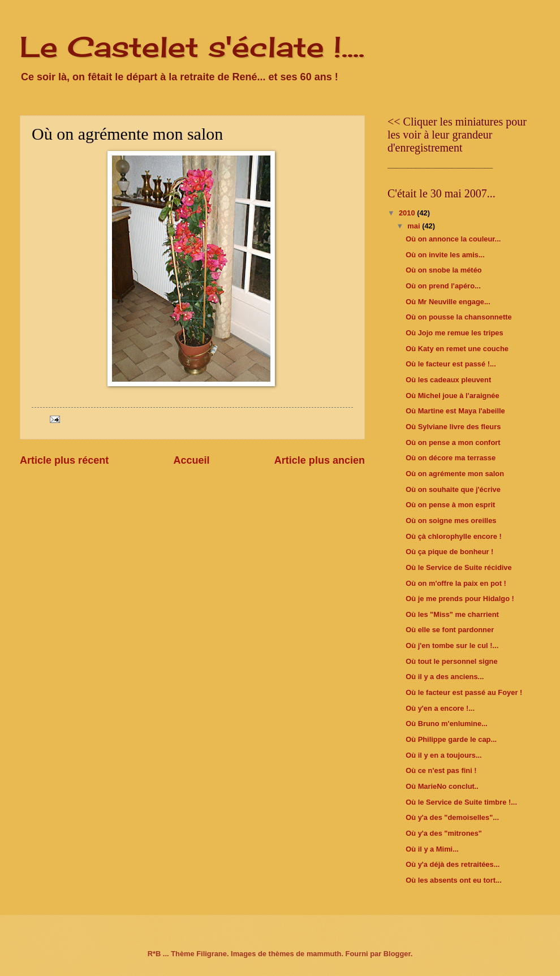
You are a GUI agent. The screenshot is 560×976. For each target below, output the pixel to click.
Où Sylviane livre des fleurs (453, 426)
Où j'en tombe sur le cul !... (452, 645)
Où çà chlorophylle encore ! (454, 536)
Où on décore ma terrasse (451, 458)
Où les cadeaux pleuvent (448, 379)
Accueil (191, 460)
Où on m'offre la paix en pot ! (456, 583)
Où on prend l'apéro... (443, 286)
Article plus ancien (319, 460)
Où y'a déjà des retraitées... (452, 864)
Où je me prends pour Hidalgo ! (460, 598)
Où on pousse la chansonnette (458, 317)
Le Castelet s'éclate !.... (192, 46)
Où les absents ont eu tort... (454, 880)
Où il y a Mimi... (432, 849)
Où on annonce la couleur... (453, 239)
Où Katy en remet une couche (457, 348)
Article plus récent (64, 460)
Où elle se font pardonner (450, 629)
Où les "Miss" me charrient (452, 614)
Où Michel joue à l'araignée (452, 395)
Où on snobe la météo (444, 270)
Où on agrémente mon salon (455, 473)
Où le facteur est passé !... (451, 364)
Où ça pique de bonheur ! (449, 551)
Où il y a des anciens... (445, 676)
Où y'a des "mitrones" (444, 833)
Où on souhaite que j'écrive (453, 489)
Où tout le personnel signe (451, 661)
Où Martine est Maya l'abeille (455, 411)
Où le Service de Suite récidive (459, 567)
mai (414, 226)
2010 (408, 213)
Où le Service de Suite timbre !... (461, 802)
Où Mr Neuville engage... (448, 301)
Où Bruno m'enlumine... (447, 723)
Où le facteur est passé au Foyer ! (464, 692)
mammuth (324, 953)
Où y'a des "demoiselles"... (452, 817)
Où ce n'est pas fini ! (441, 770)
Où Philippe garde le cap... (451, 739)
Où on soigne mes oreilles (451, 520)
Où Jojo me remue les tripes (454, 333)
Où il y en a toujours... (444, 755)
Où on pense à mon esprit (450, 504)
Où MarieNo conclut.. (442, 786)
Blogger (397, 953)
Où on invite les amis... (445, 255)
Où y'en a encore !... (440, 708)
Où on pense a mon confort (453, 442)
